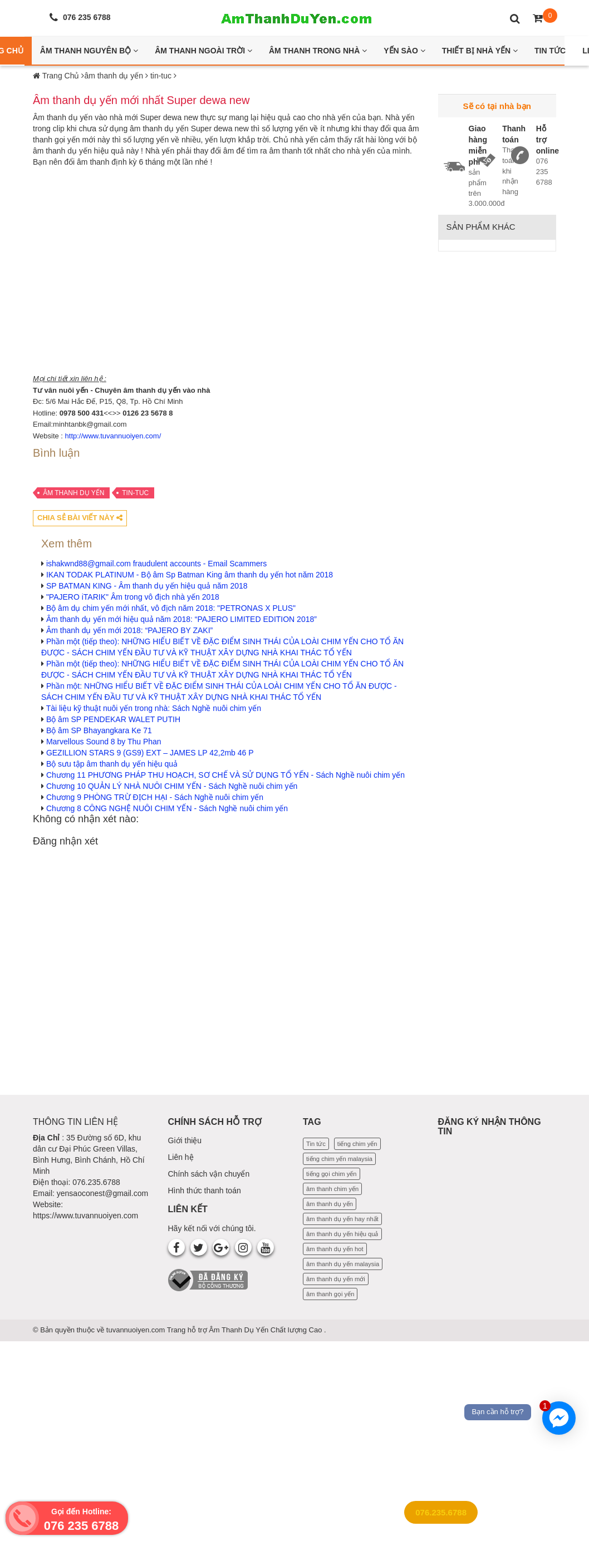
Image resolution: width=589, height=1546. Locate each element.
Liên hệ (181, 1157)
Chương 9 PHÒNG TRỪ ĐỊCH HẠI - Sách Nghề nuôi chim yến (154, 797)
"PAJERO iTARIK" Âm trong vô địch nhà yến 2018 (132, 596)
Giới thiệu (185, 1140)
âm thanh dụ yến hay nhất (342, 1219)
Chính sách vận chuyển (209, 1173)
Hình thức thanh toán (204, 1190)
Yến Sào (404, 50)
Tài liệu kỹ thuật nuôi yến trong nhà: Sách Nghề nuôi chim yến (153, 708)
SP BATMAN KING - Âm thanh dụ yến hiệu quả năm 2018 (147, 585)
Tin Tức (550, 50)
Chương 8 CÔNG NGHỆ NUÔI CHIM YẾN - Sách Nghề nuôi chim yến (167, 808)
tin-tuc (135, 493)
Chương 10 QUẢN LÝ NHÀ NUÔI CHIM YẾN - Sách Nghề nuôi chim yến (171, 786)
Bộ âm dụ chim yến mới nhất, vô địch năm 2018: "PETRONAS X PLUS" (171, 608)
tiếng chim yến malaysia (339, 1158)
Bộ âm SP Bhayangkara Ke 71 (99, 730)
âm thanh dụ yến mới (335, 1279)
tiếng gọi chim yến (331, 1173)
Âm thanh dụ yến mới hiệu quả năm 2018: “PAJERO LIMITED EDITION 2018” (181, 619)
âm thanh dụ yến (73, 493)
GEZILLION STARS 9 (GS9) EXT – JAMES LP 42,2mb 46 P (150, 752)
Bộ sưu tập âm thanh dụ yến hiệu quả (112, 763)
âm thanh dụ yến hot (335, 1249)
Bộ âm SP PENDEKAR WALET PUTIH (113, 719)
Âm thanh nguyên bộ (89, 50)
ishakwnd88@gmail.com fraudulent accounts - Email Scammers (156, 563)
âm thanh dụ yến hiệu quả (342, 1234)
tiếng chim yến (357, 1143)
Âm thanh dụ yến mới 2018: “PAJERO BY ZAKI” (129, 630)
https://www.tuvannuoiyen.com (85, 1215)
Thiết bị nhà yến (480, 50)
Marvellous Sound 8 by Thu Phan (103, 741)
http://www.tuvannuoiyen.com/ (113, 436)
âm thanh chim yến (332, 1189)
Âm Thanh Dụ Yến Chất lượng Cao (266, 1330)
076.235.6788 (441, 1512)
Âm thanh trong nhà (318, 50)
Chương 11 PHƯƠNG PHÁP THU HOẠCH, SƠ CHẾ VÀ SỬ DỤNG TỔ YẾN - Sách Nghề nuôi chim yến (225, 774)
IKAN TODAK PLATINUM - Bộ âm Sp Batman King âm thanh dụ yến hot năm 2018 (189, 574)
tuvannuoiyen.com (136, 1330)
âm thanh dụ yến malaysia (342, 1264)
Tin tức (316, 1143)
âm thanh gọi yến (330, 1294)
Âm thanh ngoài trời (203, 50)
